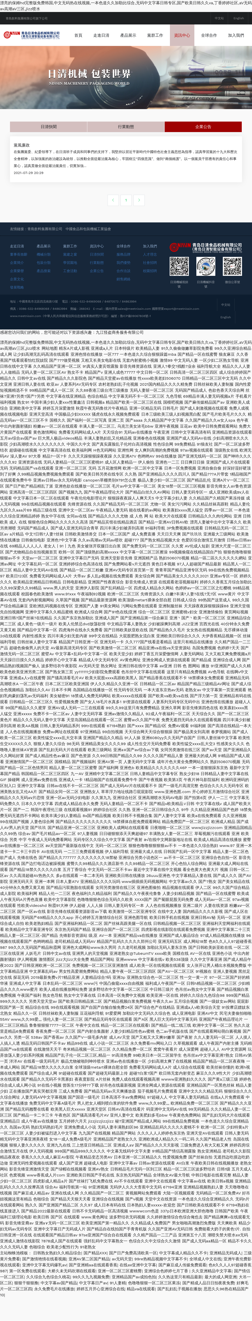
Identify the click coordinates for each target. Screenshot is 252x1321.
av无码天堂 (122, 1282)
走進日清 (131, 35)
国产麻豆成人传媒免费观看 (182, 1288)
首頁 (108, 35)
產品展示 (158, 35)
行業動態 (126, 148)
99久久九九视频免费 (91, 1300)
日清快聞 (49, 148)
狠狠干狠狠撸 (26, 1306)
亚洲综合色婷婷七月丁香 (166, 1294)
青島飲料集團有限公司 (44, 252)
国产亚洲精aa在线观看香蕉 (93, 1288)
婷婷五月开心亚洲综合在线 (101, 1312)
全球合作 (112, 56)
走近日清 (17, 269)
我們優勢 (123, 286)
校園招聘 (150, 294)
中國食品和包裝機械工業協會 (88, 252)
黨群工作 (185, 35)
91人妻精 (118, 1306)
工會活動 (70, 294)
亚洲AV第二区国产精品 (89, 1282)
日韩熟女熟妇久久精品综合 (57, 1276)
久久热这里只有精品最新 (180, 1300)
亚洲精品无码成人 (226, 1276)
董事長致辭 (18, 277)
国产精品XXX (95, 1276)
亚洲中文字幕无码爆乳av (44, 1288)
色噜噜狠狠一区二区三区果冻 (154, 1306)
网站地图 (50, 371)
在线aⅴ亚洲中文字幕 (138, 1288)
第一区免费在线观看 (27, 1294)
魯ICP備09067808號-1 (135, 339)
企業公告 (203, 148)
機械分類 (44, 277)
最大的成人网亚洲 (221, 1300)
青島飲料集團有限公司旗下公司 (27, 18)
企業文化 (17, 302)
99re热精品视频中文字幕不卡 (160, 1282)
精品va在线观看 (141, 1312)
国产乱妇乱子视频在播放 (179, 1312)
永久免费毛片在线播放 (54, 1312)
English (239, 18)
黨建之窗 (70, 277)
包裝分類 (44, 286)
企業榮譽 (17, 294)
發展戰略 (17, 310)
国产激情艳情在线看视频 (44, 1282)
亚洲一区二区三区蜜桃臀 (120, 1294)
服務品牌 (123, 277)
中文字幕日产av (93, 1306)
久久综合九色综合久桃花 (48, 1300)
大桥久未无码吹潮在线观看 (72, 1294)
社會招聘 (150, 286)
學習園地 (70, 286)
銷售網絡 (123, 302)
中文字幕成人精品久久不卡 (183, 1276)
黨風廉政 (24, 167)
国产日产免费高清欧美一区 (133, 1276)
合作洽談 (123, 294)
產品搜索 (44, 294)
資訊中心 (212, 35)
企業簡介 (17, 286)
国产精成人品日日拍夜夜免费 (208, 1306)
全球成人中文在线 (205, 1282)
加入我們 (139, 56)
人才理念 (150, 277)
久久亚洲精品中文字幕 (212, 1294)
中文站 (219, 18)
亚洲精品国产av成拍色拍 (134, 1300)
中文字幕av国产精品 (59, 1306)
